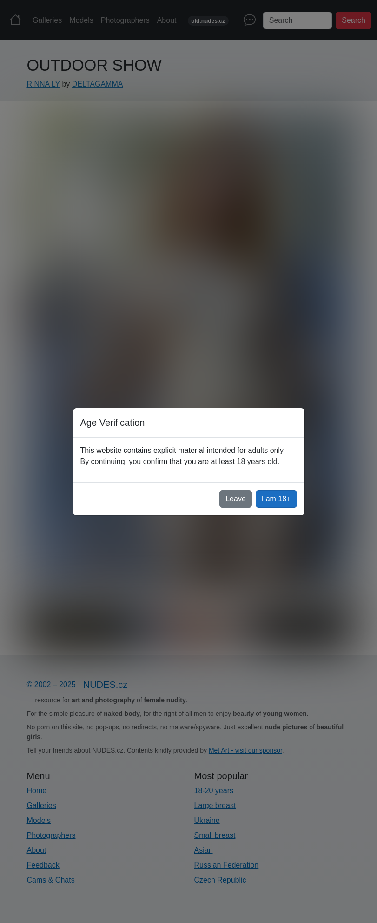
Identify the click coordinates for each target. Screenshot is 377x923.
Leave (235, 499)
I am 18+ (276, 499)
